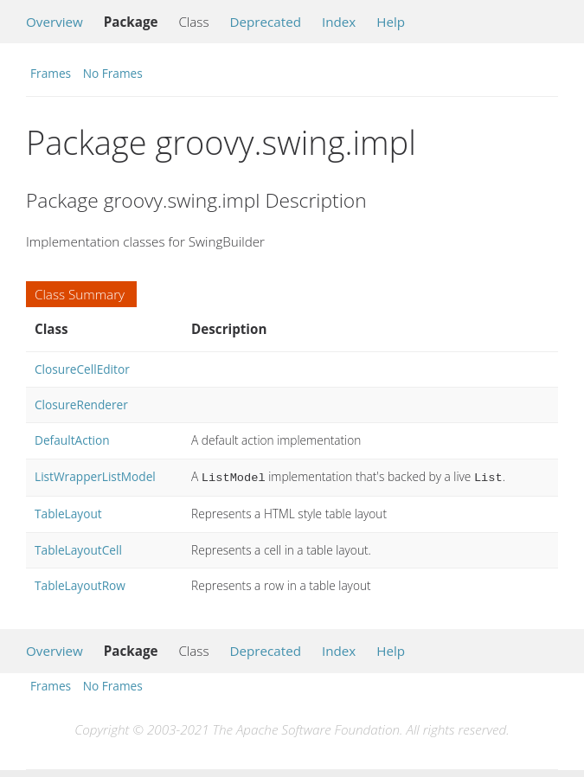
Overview (54, 21)
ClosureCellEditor (82, 369)
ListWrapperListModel (95, 476)
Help (390, 21)
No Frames (113, 73)
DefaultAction (72, 440)
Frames (50, 73)
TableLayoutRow (80, 583)
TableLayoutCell (78, 548)
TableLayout (68, 512)
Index (339, 21)
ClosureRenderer (81, 404)
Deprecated (265, 21)
